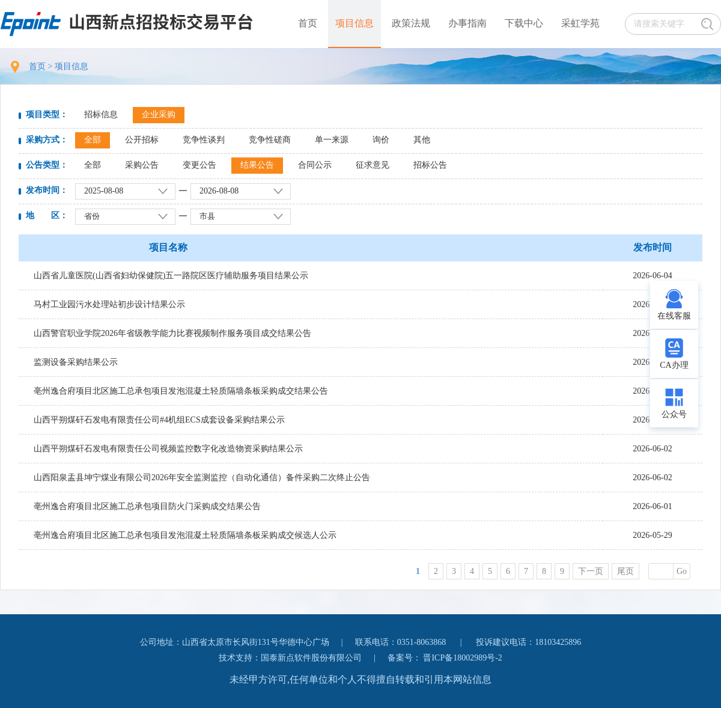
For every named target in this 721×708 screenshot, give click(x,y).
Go (682, 571)
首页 (307, 23)
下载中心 (524, 23)
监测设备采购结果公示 (76, 362)
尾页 (625, 571)
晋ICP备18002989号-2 (462, 657)
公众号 (674, 414)
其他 (421, 139)
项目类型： (47, 114)
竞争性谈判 (204, 139)
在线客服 (674, 315)
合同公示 (315, 164)
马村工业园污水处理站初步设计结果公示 (109, 304)
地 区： (47, 215)
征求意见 (372, 164)
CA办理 (674, 365)
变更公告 (199, 164)
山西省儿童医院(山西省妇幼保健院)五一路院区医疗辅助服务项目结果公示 (171, 275)
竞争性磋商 (270, 139)
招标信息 (101, 114)
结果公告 (257, 164)
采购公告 (142, 164)
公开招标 (142, 139)
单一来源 (331, 139)
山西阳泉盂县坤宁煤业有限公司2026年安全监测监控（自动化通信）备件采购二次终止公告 (202, 477)
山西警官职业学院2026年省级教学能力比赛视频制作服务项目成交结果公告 (172, 333)
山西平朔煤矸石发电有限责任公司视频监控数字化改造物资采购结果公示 (168, 448)
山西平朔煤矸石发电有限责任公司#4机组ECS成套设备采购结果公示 (159, 419)
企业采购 (158, 114)
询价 (381, 139)
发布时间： (47, 190)
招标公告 (430, 164)
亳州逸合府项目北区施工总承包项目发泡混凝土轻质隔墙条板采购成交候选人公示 (185, 535)
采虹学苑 (580, 23)
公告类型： (47, 164)
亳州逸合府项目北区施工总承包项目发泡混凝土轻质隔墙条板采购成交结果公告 (181, 390)
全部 (92, 139)
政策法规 (411, 23)
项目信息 (354, 23)
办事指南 (467, 23)
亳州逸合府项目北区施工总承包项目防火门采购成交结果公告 (147, 506)
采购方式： (47, 139)
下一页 (590, 571)
